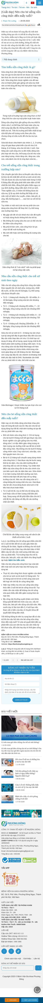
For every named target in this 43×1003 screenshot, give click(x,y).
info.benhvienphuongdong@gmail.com (20, 851)
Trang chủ (5, 7)
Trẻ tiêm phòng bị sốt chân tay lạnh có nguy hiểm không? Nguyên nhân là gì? (26, 773)
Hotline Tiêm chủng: (14, 936)
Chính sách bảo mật (12, 959)
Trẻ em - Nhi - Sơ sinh (28, 7)
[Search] (26, 3)
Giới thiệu (27, 959)
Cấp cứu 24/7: (12, 933)
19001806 (17, 642)
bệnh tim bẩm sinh (16, 560)
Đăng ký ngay (21, 700)
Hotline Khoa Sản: (14, 939)
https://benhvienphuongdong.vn (20, 644)
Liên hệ (37, 959)
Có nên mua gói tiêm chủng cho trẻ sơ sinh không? (20, 742)
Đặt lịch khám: (11, 942)
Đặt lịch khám (30, 1000)
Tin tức (14, 7)
